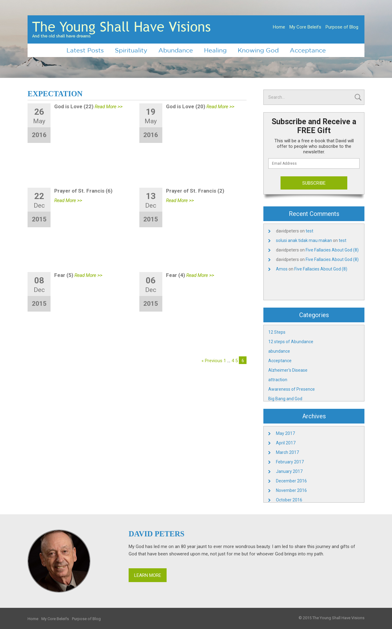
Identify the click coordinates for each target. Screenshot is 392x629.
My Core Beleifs (305, 27)
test (309, 230)
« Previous (212, 360)
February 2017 (290, 461)
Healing (215, 50)
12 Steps (276, 332)
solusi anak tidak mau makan (304, 240)
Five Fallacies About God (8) (332, 249)
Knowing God (258, 50)
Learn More (147, 575)
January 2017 (289, 471)
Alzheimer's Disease (287, 370)
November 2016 (291, 490)
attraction (277, 379)
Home (279, 27)
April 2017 (286, 442)
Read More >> (109, 106)
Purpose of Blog (342, 27)
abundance (279, 351)
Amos (282, 269)
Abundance (175, 50)
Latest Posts (85, 50)
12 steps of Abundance (290, 341)
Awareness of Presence (291, 389)
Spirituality (131, 50)
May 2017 (285, 433)
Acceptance (308, 50)
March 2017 (287, 452)
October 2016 (289, 499)
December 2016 (291, 480)
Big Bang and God (285, 398)
